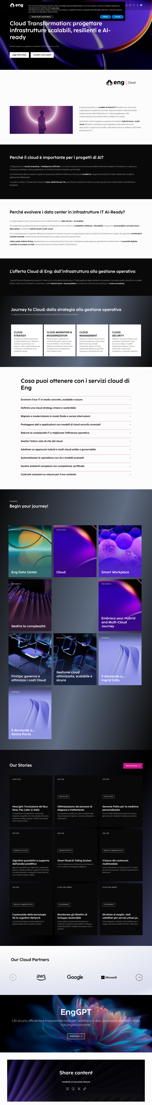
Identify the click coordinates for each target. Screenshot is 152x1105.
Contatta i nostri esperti (42, 55)
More (89, 1078)
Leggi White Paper (19, 55)
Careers (89, 1083)
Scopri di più (76, 876)
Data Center (89, 969)
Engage (90, 1088)
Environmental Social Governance (57, 1093)
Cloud (75, 969)
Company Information (53, 1083)
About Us (49, 1078)
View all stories (133, 766)
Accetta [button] (117, 17)
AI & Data (62, 969)
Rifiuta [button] (105, 17)
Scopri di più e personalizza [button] (41, 17)
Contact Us (132, 1080)
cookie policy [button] (55, 8)
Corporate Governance (53, 1088)
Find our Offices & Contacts (19, 1078)
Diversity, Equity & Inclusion (96, 1093)
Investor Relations (132, 1088)
